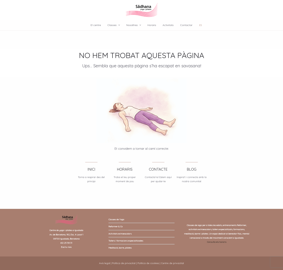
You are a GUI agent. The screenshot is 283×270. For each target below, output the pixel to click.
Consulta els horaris (216, 242)
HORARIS (124, 169)
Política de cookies (148, 263)
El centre (99, 25)
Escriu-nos (66, 247)
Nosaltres (134, 25)
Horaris (151, 25)
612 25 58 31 (66, 243)
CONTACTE (158, 169)
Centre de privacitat (172, 263)
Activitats (165, 25)
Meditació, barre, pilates (120, 247)
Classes (116, 25)
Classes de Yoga (116, 219)
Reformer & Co (115, 226)
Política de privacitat (124, 263)
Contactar (183, 25)
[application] (120, 25)
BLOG (191, 169)
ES (196, 25)
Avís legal (104, 263)
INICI (91, 169)
